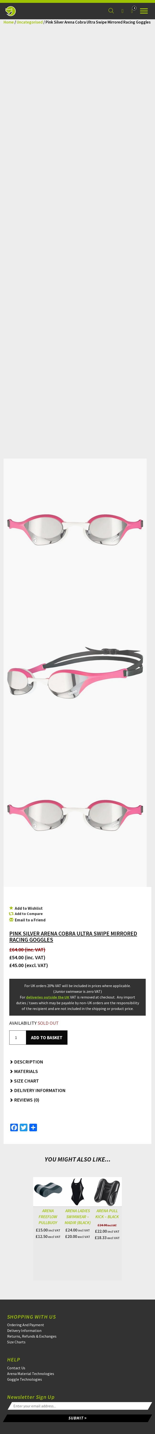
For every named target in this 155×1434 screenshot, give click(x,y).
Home (9, 22)
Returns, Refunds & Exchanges (32, 1336)
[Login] (122, 11)
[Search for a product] (111, 11)
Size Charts (16, 1342)
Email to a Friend (27, 920)
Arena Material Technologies (30, 1373)
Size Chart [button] (24, 1081)
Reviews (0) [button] (24, 1100)
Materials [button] (23, 1071)
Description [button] (26, 1062)
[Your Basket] (132, 11)
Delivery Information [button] (37, 1090)
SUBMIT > (77, 1418)
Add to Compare (29, 913)
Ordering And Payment (25, 1324)
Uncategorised (30, 22)
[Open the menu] (144, 11)
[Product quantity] (17, 1037)
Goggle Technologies (24, 1379)
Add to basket (46, 1037)
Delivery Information (24, 1330)
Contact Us (16, 1367)
